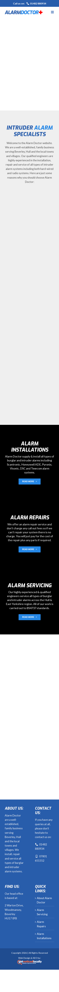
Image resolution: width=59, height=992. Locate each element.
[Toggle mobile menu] (52, 12)
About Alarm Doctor (44, 900)
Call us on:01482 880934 (29, 3)
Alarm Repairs (41, 924)
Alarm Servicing (42, 912)
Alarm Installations (44, 936)
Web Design (24, 958)
